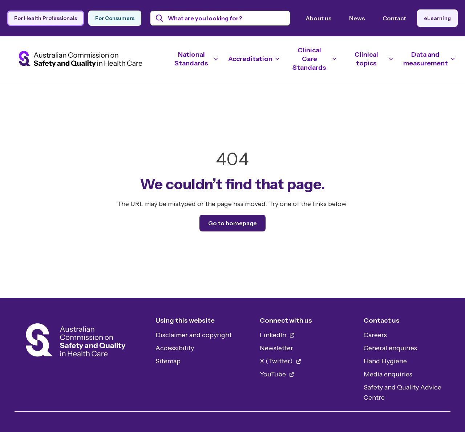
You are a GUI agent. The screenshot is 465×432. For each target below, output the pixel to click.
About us (319, 18)
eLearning (437, 18)
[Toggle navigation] (195, 58)
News (357, 18)
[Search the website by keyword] (220, 18)
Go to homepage (232, 223)
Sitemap (168, 361)
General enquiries (390, 348)
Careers (375, 335)
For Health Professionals (45, 18)
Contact (394, 18)
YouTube (277, 374)
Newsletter (276, 348)
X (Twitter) (281, 361)
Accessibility (174, 348)
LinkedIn (277, 335)
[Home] (76, 342)
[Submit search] (159, 18)
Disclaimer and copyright (193, 335)
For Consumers (114, 18)
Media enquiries (388, 374)
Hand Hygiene (385, 361)
